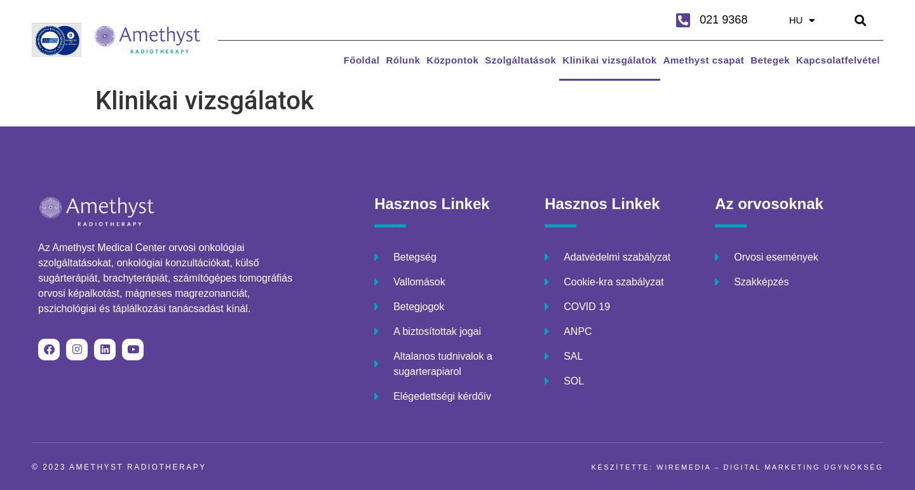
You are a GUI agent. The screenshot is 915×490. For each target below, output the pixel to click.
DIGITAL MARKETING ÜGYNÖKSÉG (803, 467)
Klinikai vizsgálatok (609, 60)
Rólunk (403, 60)
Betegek (770, 60)
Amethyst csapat (704, 60)
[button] (860, 20)
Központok (452, 60)
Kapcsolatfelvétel (838, 60)
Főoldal (362, 60)
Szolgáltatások (520, 60)
